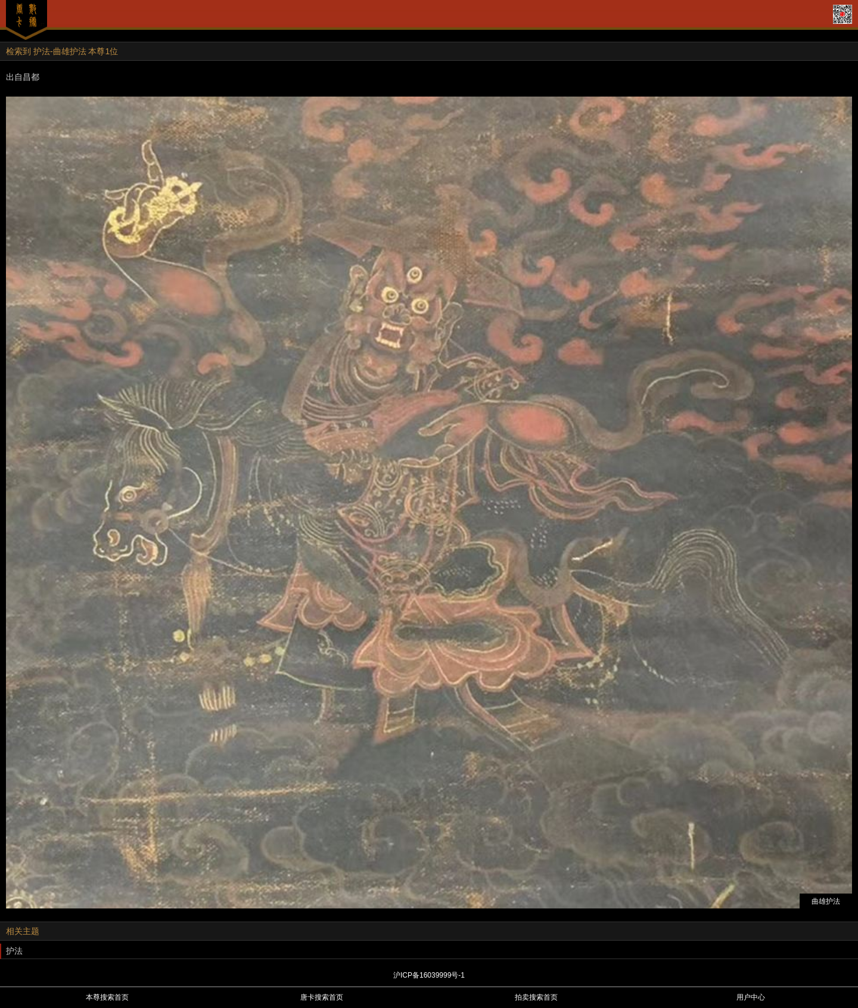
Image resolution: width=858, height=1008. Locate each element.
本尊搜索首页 (107, 997)
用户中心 (750, 997)
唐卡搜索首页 (321, 997)
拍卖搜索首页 (536, 997)
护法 (14, 951)
